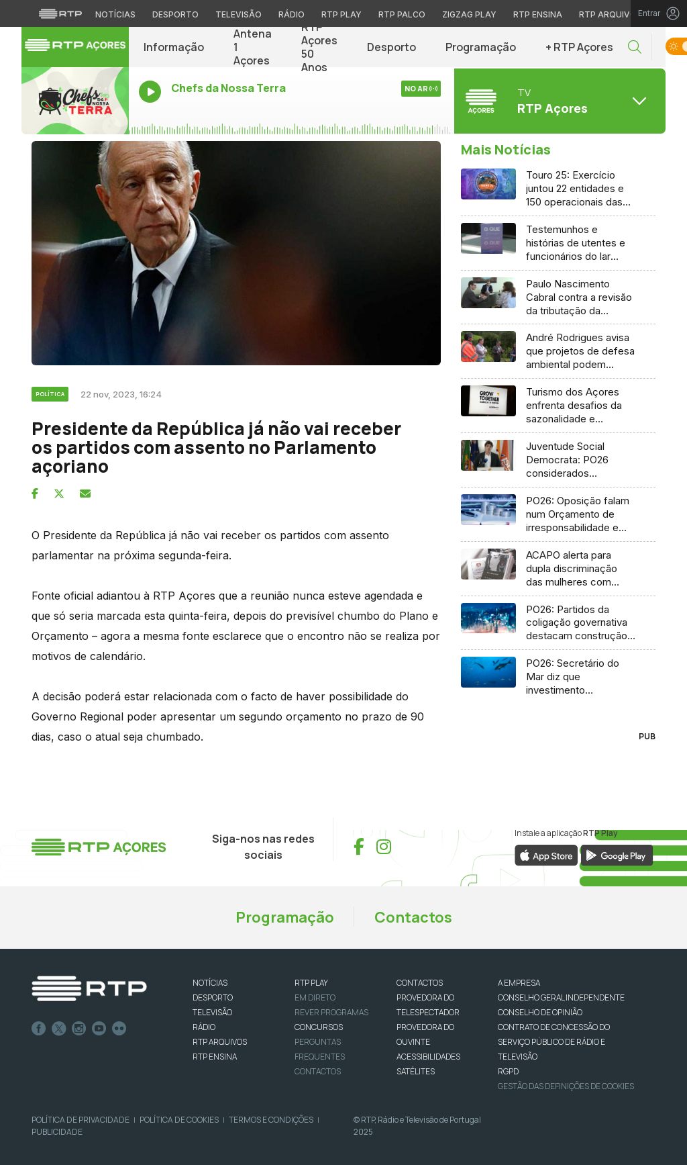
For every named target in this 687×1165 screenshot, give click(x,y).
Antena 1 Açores (252, 47)
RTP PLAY (311, 982)
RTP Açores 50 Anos (319, 47)
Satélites (416, 1071)
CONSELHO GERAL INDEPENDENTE (561, 997)
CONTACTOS (420, 982)
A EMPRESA (519, 982)
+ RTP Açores (579, 47)
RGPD (508, 1071)
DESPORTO (213, 997)
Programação (480, 47)
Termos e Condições (271, 1119)
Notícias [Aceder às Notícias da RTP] (115, 14)
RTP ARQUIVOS (220, 1041)
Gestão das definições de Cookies (566, 1086)
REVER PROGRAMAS (331, 1012)
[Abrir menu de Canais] (558, 100)
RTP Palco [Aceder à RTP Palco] (401, 14)
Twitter (59, 1028)
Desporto (391, 47)
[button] (634, 47)
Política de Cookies (179, 1119)
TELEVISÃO (212, 1012)
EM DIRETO (315, 997)
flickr (119, 1028)
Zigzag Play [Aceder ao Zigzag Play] (469, 14)
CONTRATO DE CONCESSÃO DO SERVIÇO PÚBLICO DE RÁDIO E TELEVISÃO (554, 1041)
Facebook (39, 1028)
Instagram (79, 1028)
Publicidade (57, 1131)
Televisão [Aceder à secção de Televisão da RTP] (238, 14)
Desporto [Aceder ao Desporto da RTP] (175, 14)
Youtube (99, 1028)
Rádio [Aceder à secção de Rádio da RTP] (291, 14)
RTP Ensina (215, 1056)
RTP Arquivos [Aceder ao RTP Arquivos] (610, 14)
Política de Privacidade (80, 1119)
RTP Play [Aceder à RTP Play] (341, 14)
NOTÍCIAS (210, 982)
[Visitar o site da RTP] (60, 13)
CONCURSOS (319, 1027)
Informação (174, 47)
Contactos (413, 917)
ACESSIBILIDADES (428, 1056)
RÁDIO (204, 1027)
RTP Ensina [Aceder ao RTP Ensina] (537, 14)
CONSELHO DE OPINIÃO (540, 1012)
